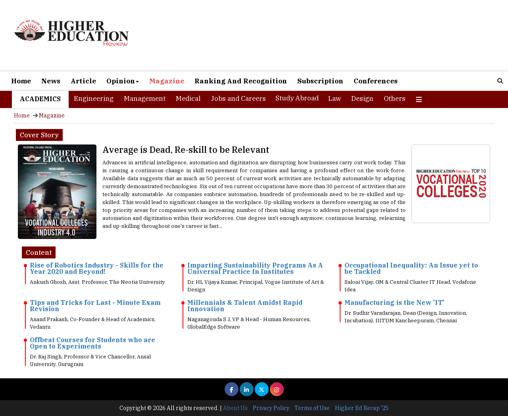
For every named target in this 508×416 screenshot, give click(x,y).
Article (83, 81)
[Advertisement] (334, 36)
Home (21, 81)
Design (362, 98)
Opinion (122, 81)
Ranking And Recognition (240, 81)
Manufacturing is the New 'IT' (394, 302)
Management (144, 98)
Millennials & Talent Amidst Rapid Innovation (244, 306)
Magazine (166, 81)
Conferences (376, 81)
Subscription (320, 81)
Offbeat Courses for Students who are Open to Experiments (92, 343)
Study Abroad (297, 98)
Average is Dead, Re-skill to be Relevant (185, 149)
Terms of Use (312, 408)
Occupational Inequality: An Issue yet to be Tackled (411, 268)
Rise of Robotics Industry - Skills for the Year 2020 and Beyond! (97, 268)
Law (334, 98)
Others (395, 98)
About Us (235, 408)
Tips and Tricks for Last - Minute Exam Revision (95, 306)
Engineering (94, 98)
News (50, 81)
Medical (188, 98)
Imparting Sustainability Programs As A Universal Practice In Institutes (255, 268)
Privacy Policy (271, 408)
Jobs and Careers (238, 98)
